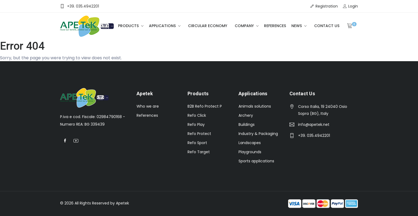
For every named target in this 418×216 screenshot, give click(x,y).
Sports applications (256, 161)
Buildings (247, 124)
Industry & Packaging (258, 133)
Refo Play (196, 124)
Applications (163, 25)
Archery (246, 115)
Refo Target (199, 152)
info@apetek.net (313, 124)
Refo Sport (197, 142)
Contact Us (326, 25)
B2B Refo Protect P (205, 106)
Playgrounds (250, 152)
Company (245, 25)
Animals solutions (255, 106)
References (275, 25)
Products (129, 25)
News (297, 25)
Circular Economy (207, 25)
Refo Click (197, 115)
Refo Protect (199, 133)
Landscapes (250, 142)
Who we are (148, 106)
